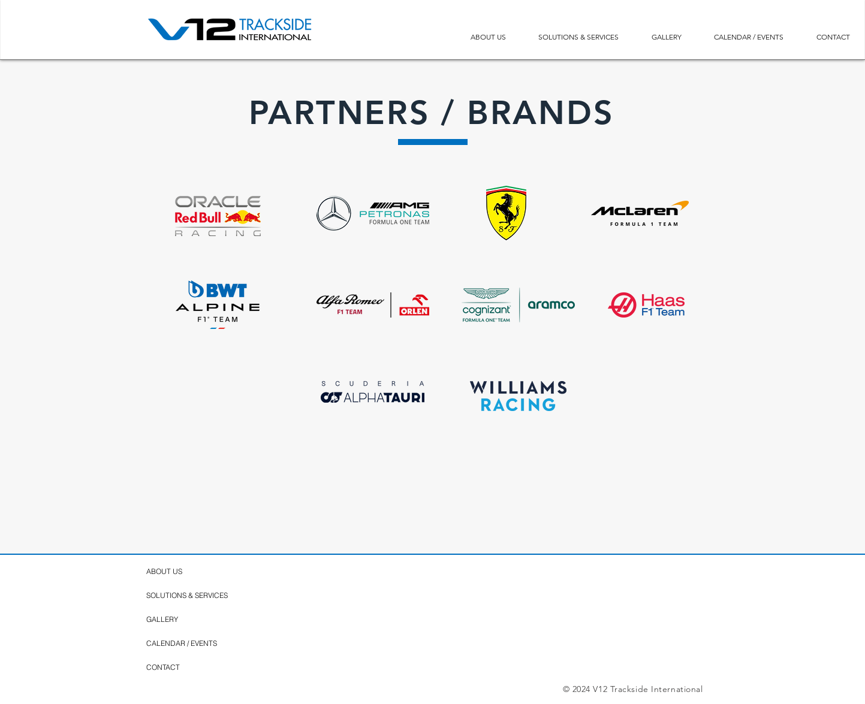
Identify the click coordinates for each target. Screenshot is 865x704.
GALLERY (162, 619)
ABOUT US (164, 571)
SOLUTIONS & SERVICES (187, 595)
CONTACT (163, 667)
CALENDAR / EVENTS (181, 643)
